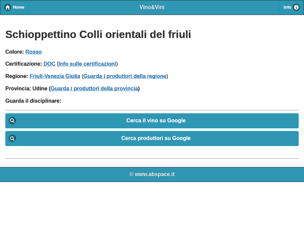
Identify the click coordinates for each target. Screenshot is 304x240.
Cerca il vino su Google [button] (156, 120)
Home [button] (18, 7)
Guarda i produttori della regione (125, 76)
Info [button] (287, 7)
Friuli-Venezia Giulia (55, 76)
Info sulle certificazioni (87, 64)
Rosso (33, 52)
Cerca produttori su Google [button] (155, 138)
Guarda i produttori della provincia (94, 88)
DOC (50, 64)
